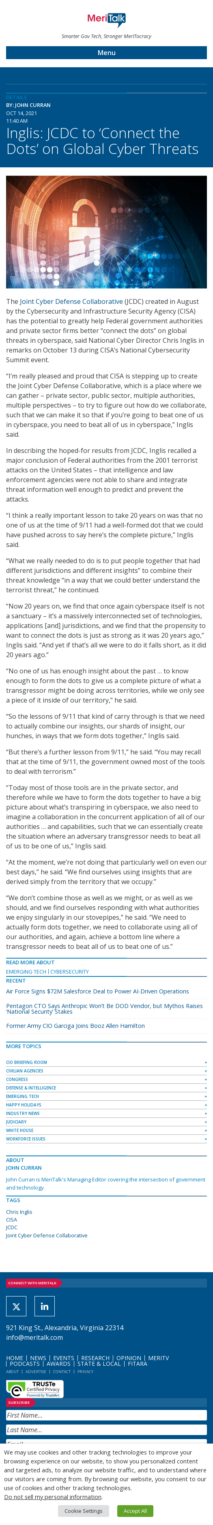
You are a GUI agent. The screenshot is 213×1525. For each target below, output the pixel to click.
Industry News (23, 1113)
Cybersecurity (69, 971)
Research (95, 1358)
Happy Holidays (23, 1105)
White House (19, 1130)
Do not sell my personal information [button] (52, 1497)
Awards (59, 1363)
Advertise (36, 1371)
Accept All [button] (135, 1510)
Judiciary (16, 1122)
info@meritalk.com (34, 1337)
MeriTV (158, 1358)
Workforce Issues (25, 1139)
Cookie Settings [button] (84, 1510)
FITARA (137, 1363)
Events (63, 1358)
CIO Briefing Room (26, 1062)
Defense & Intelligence (31, 1088)
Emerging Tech (26, 971)
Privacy (85, 1371)
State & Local (99, 1363)
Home (14, 1358)
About (12, 1371)
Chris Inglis (19, 1211)
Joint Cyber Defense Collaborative (71, 301)
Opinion (128, 1358)
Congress (17, 1079)
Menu (107, 52)
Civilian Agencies (24, 1071)
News (38, 1358)
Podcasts (25, 1363)
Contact (62, 1371)
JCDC (11, 1227)
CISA (11, 1219)
